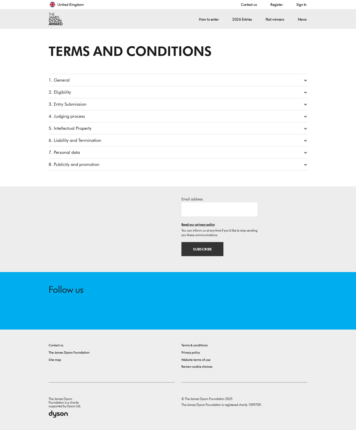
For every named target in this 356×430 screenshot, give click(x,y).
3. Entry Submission (68, 104)
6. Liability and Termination (75, 140)
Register (276, 4)
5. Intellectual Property (70, 128)
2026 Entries (242, 19)
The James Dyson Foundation (69, 353)
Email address (192, 199)
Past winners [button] (275, 19)
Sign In (301, 4)
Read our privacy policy (198, 225)
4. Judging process (67, 116)
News (302, 19)
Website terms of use (195, 360)
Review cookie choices (197, 367)
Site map (55, 360)
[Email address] (219, 209)
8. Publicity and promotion (74, 164)
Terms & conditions (194, 345)
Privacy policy (190, 353)
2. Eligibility (60, 92)
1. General (59, 80)
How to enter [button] (209, 19)
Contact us (249, 4)
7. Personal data (64, 152)
